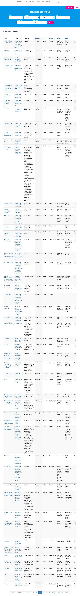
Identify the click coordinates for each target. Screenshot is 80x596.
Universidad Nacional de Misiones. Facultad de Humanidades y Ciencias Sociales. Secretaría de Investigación (18, 433)
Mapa (77, 7)
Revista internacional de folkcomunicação (8, 134)
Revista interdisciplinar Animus (7, 147)
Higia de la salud (8, 413)
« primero (13, 592)
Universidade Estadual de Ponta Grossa (18, 96)
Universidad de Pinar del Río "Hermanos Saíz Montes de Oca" (18, 44)
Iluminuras (6, 215)
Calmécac (6, 568)
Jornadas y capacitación (43, 2)
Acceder (60, 2)
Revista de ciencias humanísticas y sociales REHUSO (8, 402)
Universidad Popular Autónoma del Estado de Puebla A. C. (18, 578)
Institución (19, 20)
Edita (66, 38)
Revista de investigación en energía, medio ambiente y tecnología (8, 366)
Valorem (6, 344)
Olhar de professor (8, 108)
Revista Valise (7, 294)
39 (33, 592)
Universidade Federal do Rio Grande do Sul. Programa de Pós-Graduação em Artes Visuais (18, 299)
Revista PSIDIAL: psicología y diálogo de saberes (8, 422)
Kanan (5, 583)
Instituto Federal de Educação (17, 147)
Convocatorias (29, 2)
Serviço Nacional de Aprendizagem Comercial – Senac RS (18, 357)
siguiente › (60, 592)
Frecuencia (35, 20)
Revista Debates (8, 203)
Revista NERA (7, 466)
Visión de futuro (8, 455)
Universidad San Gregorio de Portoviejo (18, 396)
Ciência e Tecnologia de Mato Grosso (18, 152)
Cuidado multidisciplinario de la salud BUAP (8, 523)
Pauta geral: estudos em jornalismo (7, 102)
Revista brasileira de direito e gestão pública (8, 67)
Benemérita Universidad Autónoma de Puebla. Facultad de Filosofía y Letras (18, 497)
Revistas (19, 2)
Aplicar (51, 22)
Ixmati (5, 555)
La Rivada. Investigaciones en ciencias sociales (8, 428)
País (41, 15)
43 (46, 592)
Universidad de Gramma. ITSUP (18, 381)
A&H (5, 574)
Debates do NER (8, 317)
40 (37, 592)
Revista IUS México (8, 485)
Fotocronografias (8, 338)
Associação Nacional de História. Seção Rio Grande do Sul (18, 256)
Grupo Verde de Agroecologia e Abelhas (18, 87)
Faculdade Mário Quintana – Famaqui (18, 211)
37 (27, 592)
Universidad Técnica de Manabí (17, 364)
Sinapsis (6, 379)
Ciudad (57, 15)
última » (67, 592)
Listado (70, 7)
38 (30, 592)
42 (43, 592)
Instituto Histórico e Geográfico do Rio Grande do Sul (18, 279)
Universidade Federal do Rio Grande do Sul (18, 205)
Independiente (18, 323)
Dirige (59, 38)
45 (53, 592)
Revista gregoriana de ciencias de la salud (8, 396)
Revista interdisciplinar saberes (7, 211)
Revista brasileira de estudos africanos (8, 233)
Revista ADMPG (8, 123)
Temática (26, 15)
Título (10, 15)
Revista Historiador (8, 323)
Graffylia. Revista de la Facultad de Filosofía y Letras (8, 494)
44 (49, 592)
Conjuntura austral (8, 262)
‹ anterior (20, 592)
